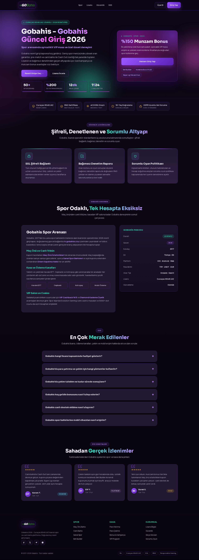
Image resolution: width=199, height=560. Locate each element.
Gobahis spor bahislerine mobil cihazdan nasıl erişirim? (75, 423)
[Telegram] (36, 542)
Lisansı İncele (61, 73)
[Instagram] (42, 542)
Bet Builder (77, 539)
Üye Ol (159, 5)
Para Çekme (115, 531)
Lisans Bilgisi (151, 527)
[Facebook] (23, 542)
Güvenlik (99, 5)
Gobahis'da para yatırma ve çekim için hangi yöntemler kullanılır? (81, 372)
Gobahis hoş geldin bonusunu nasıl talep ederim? (72, 397)
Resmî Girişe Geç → (35, 73)
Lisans (88, 5)
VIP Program (115, 539)
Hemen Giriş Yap (147, 61)
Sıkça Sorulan (151, 535)
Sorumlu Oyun (151, 539)
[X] (30, 542)
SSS (109, 5)
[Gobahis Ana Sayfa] (28, 528)
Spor (79, 5)
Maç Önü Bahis (79, 527)
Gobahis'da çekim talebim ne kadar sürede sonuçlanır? (75, 384)
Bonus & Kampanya (117, 535)
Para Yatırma (115, 527)
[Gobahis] (27, 5)
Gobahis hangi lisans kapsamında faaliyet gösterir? (73, 359)
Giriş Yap (173, 5)
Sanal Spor (77, 535)
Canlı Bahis (77, 531)
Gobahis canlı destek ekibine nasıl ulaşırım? (69, 410)
